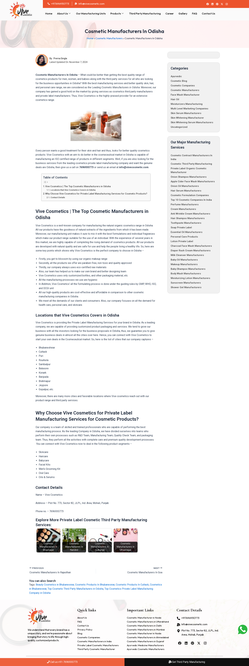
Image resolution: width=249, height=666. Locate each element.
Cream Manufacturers (183, 209)
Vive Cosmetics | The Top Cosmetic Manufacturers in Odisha (78, 186)
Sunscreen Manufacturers (186, 282)
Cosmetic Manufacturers (109, 38)
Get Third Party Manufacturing (187, 661)
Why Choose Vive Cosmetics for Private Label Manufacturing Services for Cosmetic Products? (96, 193)
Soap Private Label (181, 227)
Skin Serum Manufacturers (186, 113)
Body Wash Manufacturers (186, 273)
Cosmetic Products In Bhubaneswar (95, 584)
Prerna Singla (60, 58)
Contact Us (208, 13)
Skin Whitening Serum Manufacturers (192, 122)
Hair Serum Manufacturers (186, 190)
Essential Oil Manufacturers (186, 232)
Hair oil (175, 99)
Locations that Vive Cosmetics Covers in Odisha (72, 190)
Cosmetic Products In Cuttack (132, 584)
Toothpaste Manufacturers (186, 222)
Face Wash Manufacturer (185, 94)
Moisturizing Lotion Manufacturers (190, 278)
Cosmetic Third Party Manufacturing (191, 163)
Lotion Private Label (182, 241)
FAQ (194, 13)
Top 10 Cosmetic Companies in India (191, 199)
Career (169, 13)
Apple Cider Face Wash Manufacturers (193, 181)
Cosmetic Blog (179, 81)
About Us (64, 13)
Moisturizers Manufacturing (186, 104)
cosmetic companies (183, 85)
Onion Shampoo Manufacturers (188, 176)
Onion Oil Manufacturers (185, 186)
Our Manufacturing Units (91, 13)
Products (117, 13)
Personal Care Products (184, 236)
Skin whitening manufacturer (187, 117)
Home (48, 13)
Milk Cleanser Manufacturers (187, 255)
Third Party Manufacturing (145, 13)
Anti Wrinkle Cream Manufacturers (190, 213)
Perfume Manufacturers (185, 204)
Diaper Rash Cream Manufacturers (190, 250)
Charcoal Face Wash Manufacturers (191, 245)
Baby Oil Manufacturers (184, 259)
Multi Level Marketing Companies (189, 108)
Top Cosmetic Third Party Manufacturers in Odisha (75, 588)
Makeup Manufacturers (184, 264)
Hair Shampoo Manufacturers (188, 218)
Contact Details (57, 197)
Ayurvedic (176, 76)
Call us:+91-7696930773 (62, 661)
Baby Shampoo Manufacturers (188, 269)
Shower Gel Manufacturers (186, 287)
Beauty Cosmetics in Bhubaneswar (55, 584)
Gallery (182, 13)
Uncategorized (179, 127)
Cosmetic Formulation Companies (190, 195)
